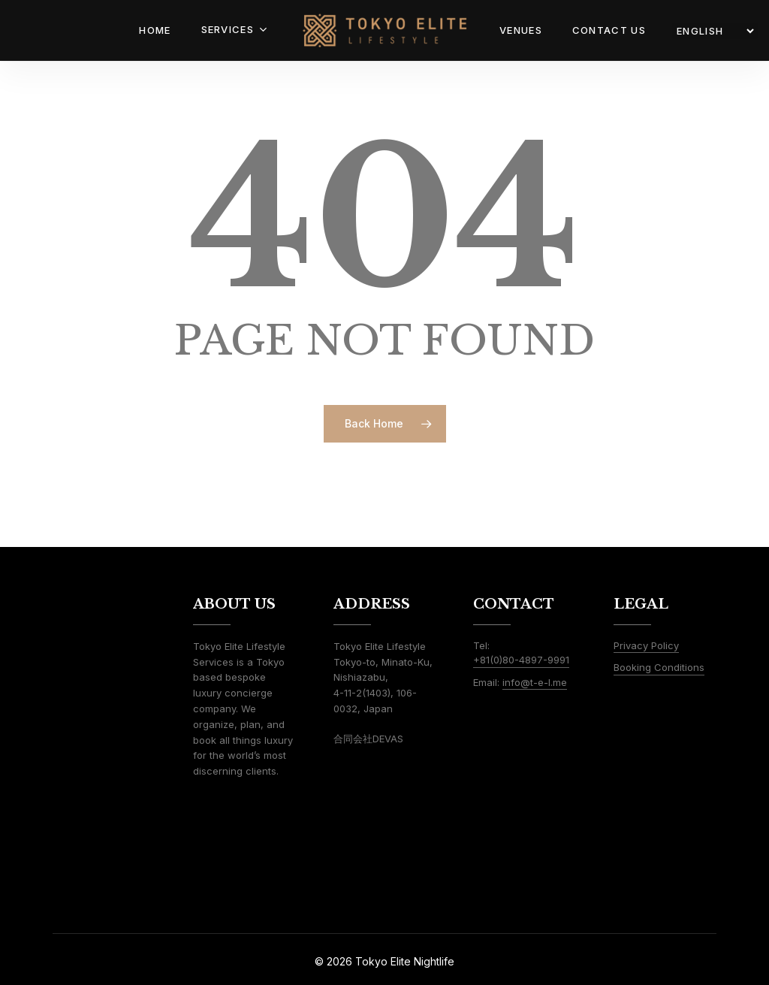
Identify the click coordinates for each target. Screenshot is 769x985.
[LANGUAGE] (715, 31)
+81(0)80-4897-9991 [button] (521, 660)
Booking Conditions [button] (659, 667)
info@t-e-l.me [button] (534, 682)
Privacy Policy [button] (646, 645)
